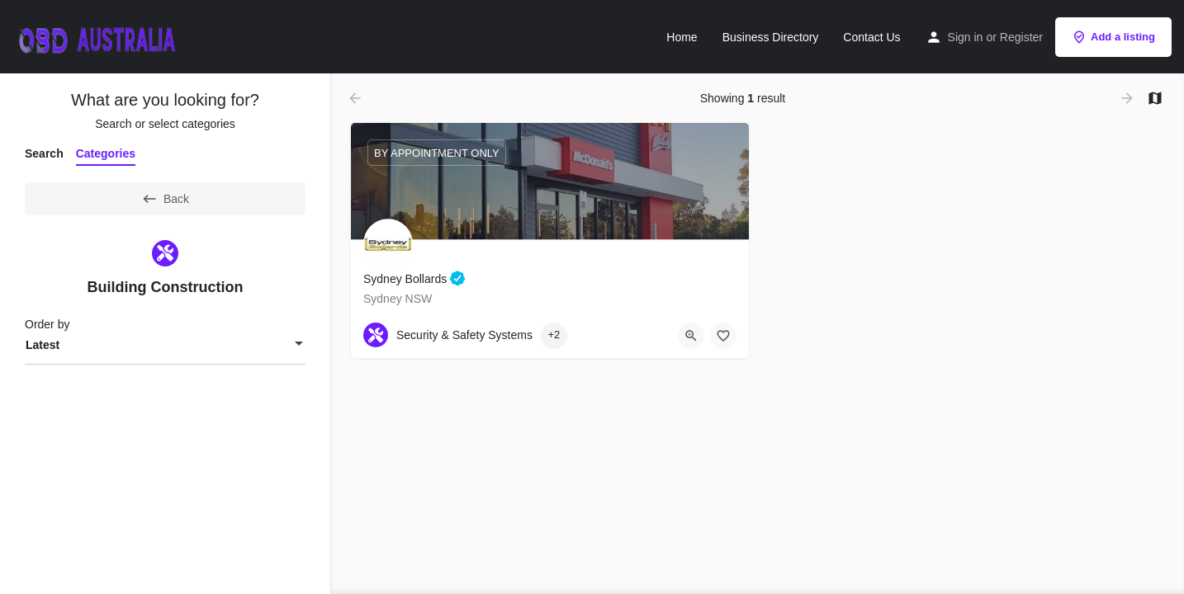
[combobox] (165, 345)
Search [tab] (44, 153)
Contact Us (871, 37)
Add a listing (1113, 37)
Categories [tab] (105, 153)
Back (165, 199)
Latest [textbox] (42, 344)
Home (681, 37)
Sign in (965, 37)
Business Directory (770, 37)
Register (1021, 37)
